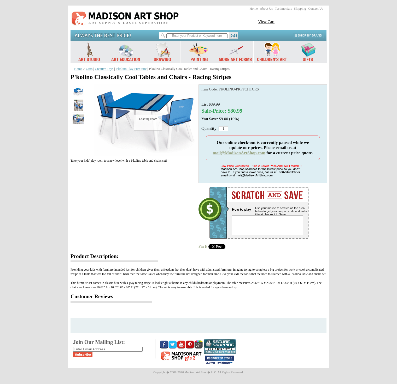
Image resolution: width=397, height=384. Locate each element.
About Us (266, 8)
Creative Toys (104, 69)
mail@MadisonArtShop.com (239, 152)
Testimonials (283, 8)
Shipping (300, 8)
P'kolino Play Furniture (131, 69)
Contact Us (315, 8)
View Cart (266, 21)
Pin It (202, 246)
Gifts (89, 69)
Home (254, 8)
